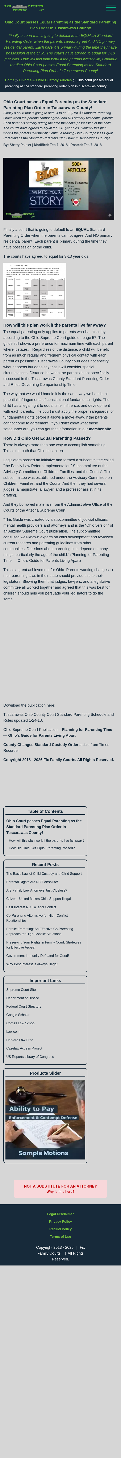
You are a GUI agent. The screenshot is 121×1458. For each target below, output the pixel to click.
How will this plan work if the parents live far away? (46, 840)
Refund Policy (60, 1229)
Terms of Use (60, 1236)
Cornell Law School (20, 1023)
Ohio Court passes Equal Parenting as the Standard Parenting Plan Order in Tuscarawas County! (44, 827)
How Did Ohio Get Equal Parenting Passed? (42, 848)
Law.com (13, 1031)
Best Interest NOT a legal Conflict (31, 907)
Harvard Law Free (19, 1040)
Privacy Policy (60, 1221)
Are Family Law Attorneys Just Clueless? (36, 890)
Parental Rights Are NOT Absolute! (32, 882)
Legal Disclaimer (60, 1214)
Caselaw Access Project (24, 1048)
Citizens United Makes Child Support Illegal (38, 899)
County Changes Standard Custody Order (40, 745)
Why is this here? (60, 1191)
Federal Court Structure (23, 1006)
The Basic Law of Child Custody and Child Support (44, 873)
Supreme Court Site (21, 989)
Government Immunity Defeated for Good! (37, 956)
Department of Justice (22, 998)
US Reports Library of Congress (30, 1057)
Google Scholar (17, 1015)
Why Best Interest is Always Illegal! (32, 964)
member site (100, 429)
